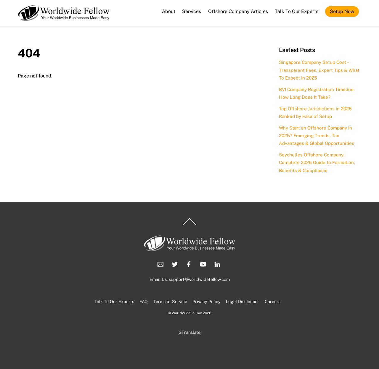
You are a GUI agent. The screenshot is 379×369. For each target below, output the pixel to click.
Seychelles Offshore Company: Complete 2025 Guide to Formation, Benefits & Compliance (317, 162)
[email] (160, 263)
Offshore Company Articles (238, 11)
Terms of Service (170, 301)
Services (191, 11)
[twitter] (175, 263)
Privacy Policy (206, 301)
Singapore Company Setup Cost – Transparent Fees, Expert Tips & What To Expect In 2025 (319, 70)
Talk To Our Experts (296, 11)
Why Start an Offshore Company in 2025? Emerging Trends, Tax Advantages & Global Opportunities (316, 135)
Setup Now (342, 11)
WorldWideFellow (187, 313)
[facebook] (189, 263)
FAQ (143, 301)
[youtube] (203, 263)
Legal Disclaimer (242, 301)
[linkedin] (217, 263)
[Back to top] (189, 225)
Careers (272, 301)
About (168, 11)
